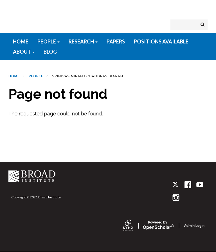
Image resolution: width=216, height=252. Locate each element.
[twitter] (176, 185)
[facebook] (188, 185)
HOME (20, 41)
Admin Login (194, 226)
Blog (50, 52)
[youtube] (200, 185)
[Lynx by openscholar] (133, 226)
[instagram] (176, 197)
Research (83, 41)
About (24, 52)
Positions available (161, 41)
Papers (116, 41)
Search (204, 25)
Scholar (157, 225)
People (48, 41)
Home (14, 76)
